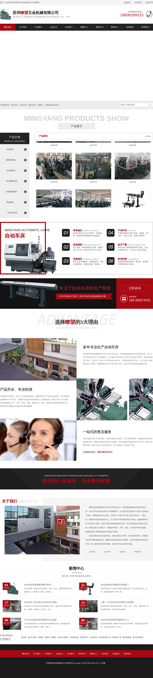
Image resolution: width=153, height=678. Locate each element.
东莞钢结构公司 (105, 637)
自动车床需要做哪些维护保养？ (38, 585)
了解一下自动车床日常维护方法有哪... (118, 602)
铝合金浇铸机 (63, 637)
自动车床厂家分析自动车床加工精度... (41, 602)
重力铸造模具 (138, 637)
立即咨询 (135, 288)
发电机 (40, 637)
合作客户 (69, 27)
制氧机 (47, 637)
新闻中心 (115, 27)
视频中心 (84, 27)
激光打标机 (32, 637)
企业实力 (53, 27)
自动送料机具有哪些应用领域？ (115, 585)
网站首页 (7, 27)
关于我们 (23, 27)
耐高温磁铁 (127, 637)
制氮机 (53, 637)
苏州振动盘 (74, 637)
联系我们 (138, 2)
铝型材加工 (84, 637)
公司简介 (92, 552)
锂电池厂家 (116, 637)
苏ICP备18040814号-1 (92, 663)
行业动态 (104, 654)
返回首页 (149, 2)
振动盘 (23, 637)
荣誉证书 (99, 27)
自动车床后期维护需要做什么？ (115, 620)
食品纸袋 (93, 637)
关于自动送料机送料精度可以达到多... (41, 620)
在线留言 (127, 2)
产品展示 (38, 27)
